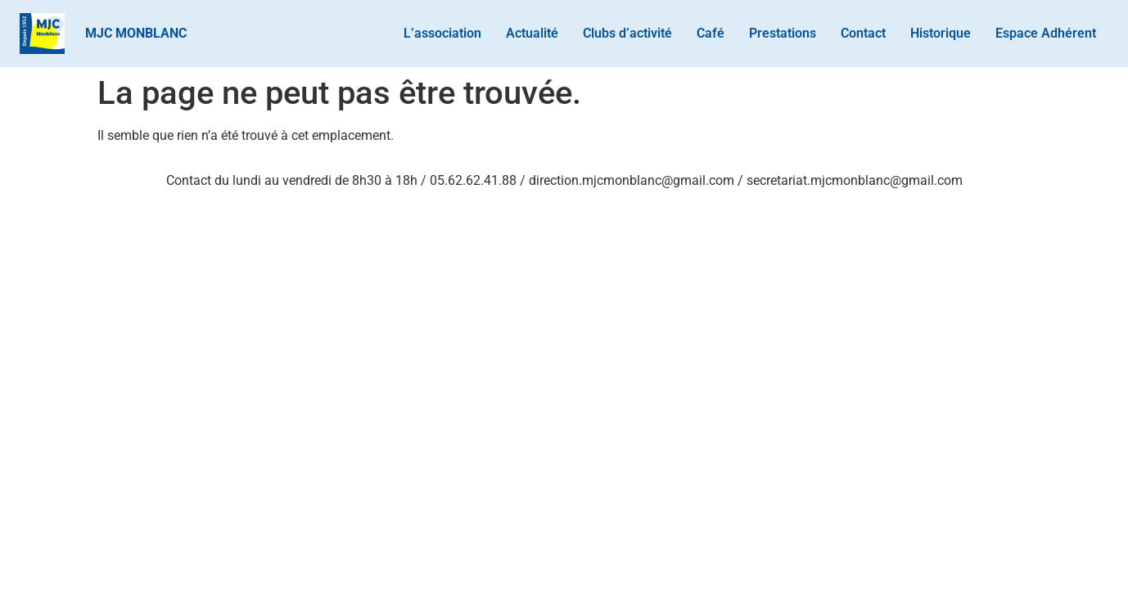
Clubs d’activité (627, 33)
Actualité (532, 33)
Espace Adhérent (1045, 33)
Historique (940, 33)
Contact (863, 33)
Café (710, 33)
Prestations (782, 33)
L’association (442, 33)
